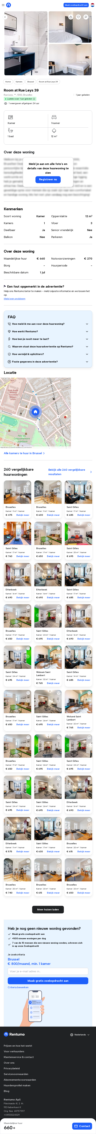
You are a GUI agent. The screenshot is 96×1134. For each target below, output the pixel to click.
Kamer (40, 216)
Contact (82, 1126)
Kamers (19, 82)
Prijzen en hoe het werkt (18, 1045)
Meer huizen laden (48, 909)
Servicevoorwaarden (16, 1074)
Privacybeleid (12, 1068)
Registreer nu (48, 179)
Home (8, 82)
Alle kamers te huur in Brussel (24, 453)
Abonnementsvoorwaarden (20, 1079)
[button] (34, 99)
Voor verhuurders (14, 1051)
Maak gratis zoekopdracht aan (48, 981)
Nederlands (80, 1034)
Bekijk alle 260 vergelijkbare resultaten (70, 472)
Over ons (9, 1062)
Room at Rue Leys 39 (48, 82)
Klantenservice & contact (19, 1057)
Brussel (30, 82)
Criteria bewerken (18, 987)
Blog (6, 1091)
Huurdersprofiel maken (17, 1085)
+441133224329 (12, 1115)
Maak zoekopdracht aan (76, 5)
